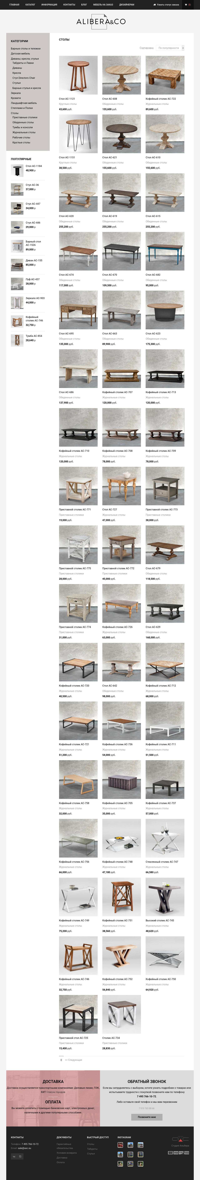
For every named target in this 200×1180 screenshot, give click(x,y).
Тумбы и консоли (22, 127)
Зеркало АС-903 (35, 298)
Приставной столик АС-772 (118, 568)
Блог (84, 4)
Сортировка (146, 47)
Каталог (30, 4)
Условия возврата (67, 1152)
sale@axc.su (24, 1148)
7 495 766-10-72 (30, 1144)
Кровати (16, 98)
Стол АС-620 (66, 216)
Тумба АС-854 (34, 335)
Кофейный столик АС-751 (117, 920)
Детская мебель (20, 53)
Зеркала (16, 93)
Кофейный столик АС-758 (74, 803)
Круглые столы (21, 142)
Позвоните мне (147, 1117)
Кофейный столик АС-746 (74, 979)
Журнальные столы (23, 132)
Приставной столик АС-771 (75, 509)
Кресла (16, 72)
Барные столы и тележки (25, 48)
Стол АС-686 (66, 392)
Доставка (62, 1157)
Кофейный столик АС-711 (161, 744)
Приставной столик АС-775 (75, 568)
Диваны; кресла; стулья (25, 58)
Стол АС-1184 (34, 166)
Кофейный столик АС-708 (117, 450)
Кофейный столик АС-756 (74, 861)
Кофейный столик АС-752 (117, 979)
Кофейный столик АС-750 (161, 979)
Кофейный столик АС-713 (161, 392)
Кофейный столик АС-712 (161, 685)
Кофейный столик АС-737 (161, 803)
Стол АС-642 (109, 685)
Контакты (69, 4)
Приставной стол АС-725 (73, 1037)
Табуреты (92, 1149)
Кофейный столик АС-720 (74, 685)
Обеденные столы (23, 122)
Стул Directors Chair (23, 77)
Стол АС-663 (109, 333)
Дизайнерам (126, 4)
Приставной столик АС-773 (162, 509)
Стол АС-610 (153, 157)
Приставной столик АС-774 (75, 627)
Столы (14, 113)
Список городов (55, 1092)
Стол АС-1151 (67, 157)
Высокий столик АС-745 (160, 920)
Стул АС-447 (33, 203)
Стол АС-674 (66, 274)
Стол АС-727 (109, 509)
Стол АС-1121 (67, 98)
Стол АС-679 (153, 568)
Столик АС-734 (111, 1037)
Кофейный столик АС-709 (161, 450)
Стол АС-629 (153, 627)
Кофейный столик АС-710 (74, 450)
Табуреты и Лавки (23, 62)
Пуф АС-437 (33, 279)
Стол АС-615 (153, 216)
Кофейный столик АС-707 (117, 392)
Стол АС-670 (109, 274)
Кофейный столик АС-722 (161, 98)
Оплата (61, 1162)
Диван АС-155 (34, 260)
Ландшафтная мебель (24, 103)
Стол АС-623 (153, 333)
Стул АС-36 (32, 184)
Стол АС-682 (153, 274)
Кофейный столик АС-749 (74, 920)
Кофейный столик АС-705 (117, 803)
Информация (49, 4)
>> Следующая (73, 1059)
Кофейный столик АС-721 (74, 744)
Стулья (16, 82)
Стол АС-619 (109, 216)
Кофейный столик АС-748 (117, 861)
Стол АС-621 (109, 157)
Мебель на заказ (103, 4)
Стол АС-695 (66, 333)
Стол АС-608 (109, 98)
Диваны (17, 67)
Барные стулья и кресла (26, 88)
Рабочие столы (21, 137)
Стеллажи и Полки (22, 108)
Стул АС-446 (33, 222)
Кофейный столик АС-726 (117, 627)
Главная (14, 4)
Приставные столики (24, 117)
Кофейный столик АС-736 (117, 744)
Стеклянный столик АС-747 (162, 861)
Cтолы (90, 1144)
